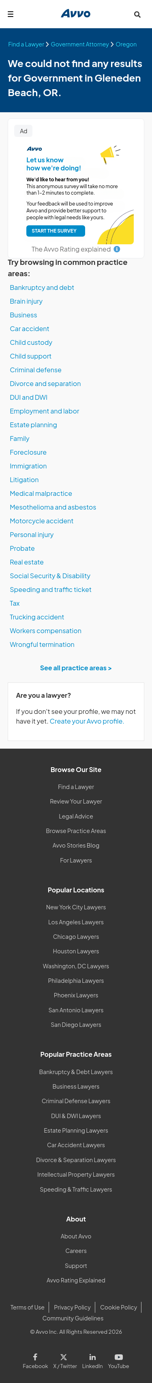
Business (23, 315)
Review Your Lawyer (76, 801)
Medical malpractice (41, 493)
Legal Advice (76, 816)
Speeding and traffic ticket (51, 589)
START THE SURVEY (54, 231)
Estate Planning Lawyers (76, 1130)
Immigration (28, 466)
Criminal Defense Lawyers (76, 1100)
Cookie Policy (118, 1307)
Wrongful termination (42, 644)
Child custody (31, 342)
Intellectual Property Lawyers (76, 1174)
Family (19, 438)
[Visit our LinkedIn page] (92, 1359)
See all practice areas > (76, 667)
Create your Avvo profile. (87, 721)
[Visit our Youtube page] (117, 1359)
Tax (14, 603)
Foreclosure (28, 452)
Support (76, 1265)
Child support (30, 356)
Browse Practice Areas (76, 830)
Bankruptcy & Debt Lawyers (76, 1071)
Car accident (29, 328)
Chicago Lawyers (76, 936)
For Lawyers (76, 860)
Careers (76, 1250)
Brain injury (26, 301)
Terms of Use (28, 1307)
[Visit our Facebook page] (37, 1359)
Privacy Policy (72, 1307)
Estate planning (33, 424)
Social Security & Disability (50, 575)
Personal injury (32, 534)
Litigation (24, 479)
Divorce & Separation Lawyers (76, 1159)
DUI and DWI (28, 397)
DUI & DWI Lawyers (76, 1115)
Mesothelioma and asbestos (53, 507)
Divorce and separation (45, 383)
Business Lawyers (76, 1086)
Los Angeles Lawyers (76, 921)
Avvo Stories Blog (76, 845)
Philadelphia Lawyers (76, 980)
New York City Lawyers (76, 907)
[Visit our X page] (65, 1359)
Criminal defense (36, 369)
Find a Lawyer (76, 786)
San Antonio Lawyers (76, 1010)
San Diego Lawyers (76, 1024)
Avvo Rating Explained (76, 1280)
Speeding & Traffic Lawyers (76, 1189)
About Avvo (76, 1236)
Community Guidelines (73, 1318)
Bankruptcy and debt (42, 287)
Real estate (27, 562)
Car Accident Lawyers (76, 1144)
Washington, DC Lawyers (76, 966)
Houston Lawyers (76, 951)
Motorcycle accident (41, 520)
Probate (22, 548)
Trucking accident (37, 617)
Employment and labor (44, 411)
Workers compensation (45, 630)
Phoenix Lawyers (76, 995)
